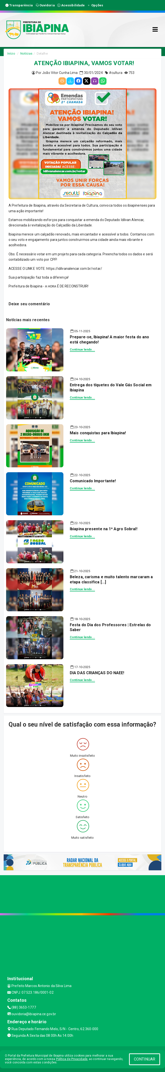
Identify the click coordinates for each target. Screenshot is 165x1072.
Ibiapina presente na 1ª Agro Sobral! (103, 529)
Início (11, 53)
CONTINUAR (144, 1059)
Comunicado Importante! (93, 481)
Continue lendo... (82, 349)
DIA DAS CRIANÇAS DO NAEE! (97, 673)
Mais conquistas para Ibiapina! (98, 433)
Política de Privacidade (71, 1059)
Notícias (26, 53)
